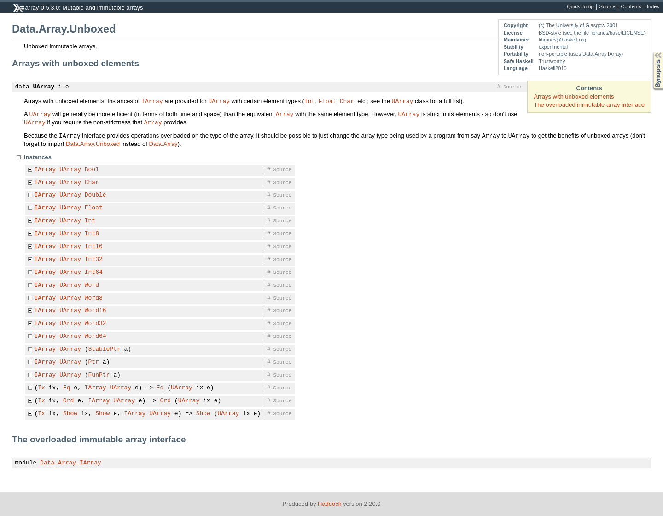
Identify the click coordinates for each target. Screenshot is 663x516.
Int (309, 101)
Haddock (329, 503)
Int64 (94, 272)
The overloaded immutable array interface (589, 104)
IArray (152, 101)
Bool (92, 170)
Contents (631, 7)
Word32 (95, 323)
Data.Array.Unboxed (93, 143)
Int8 (92, 234)
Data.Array (163, 143)
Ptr (93, 362)
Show (70, 414)
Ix (41, 388)
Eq (66, 388)
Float (327, 101)
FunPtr (99, 375)
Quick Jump (580, 7)
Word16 (95, 311)
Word (92, 285)
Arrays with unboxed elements (574, 96)
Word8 (94, 298)
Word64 (95, 336)
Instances (38, 157)
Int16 (94, 247)
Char (347, 101)
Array (285, 114)
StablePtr (104, 349)
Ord (68, 401)
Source (607, 7)
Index (653, 7)
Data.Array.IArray (70, 463)
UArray (44, 87)
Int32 (94, 259)
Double (95, 195)
